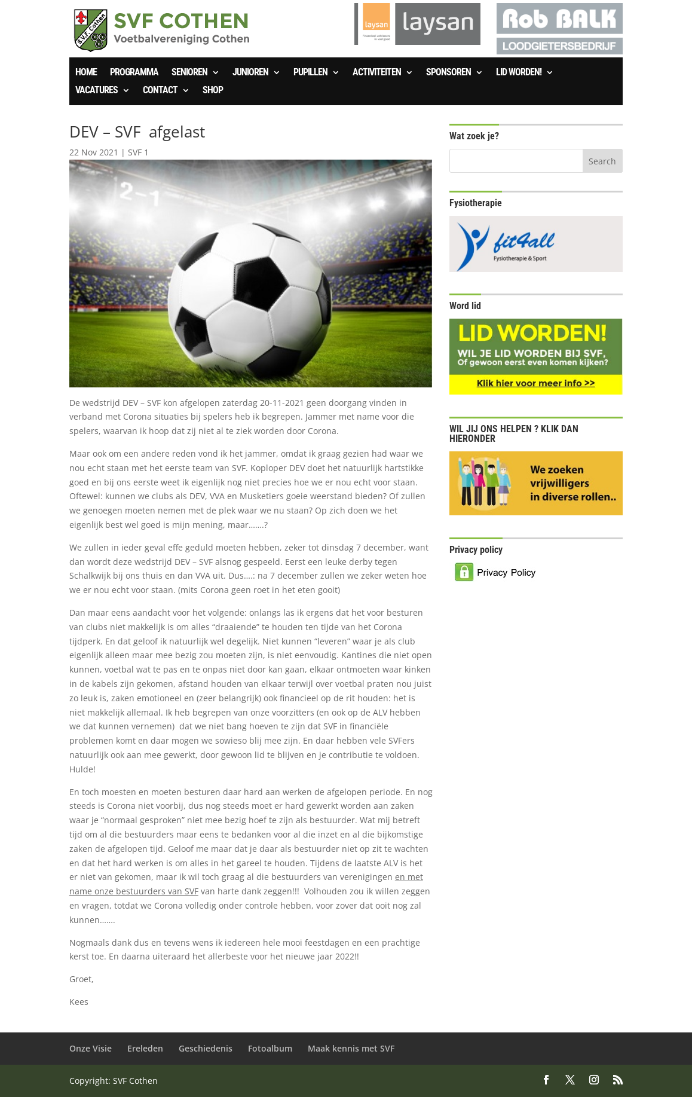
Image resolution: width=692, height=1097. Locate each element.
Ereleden (145, 1048)
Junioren (250, 73)
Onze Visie (90, 1048)
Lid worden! (518, 73)
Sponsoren (448, 73)
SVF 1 (138, 152)
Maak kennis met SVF (351, 1048)
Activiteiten (377, 73)
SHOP (213, 91)
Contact (160, 91)
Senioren (189, 73)
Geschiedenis (205, 1048)
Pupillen (310, 73)
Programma (134, 73)
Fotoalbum (270, 1048)
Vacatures (96, 91)
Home (86, 73)
